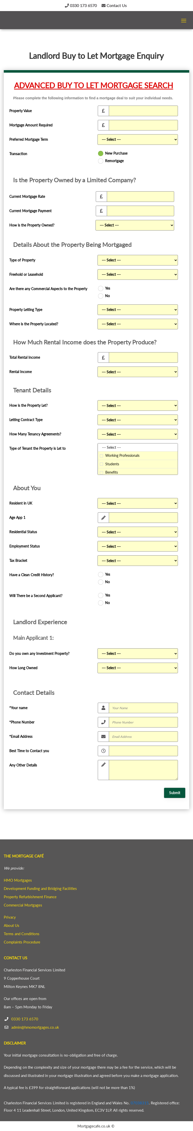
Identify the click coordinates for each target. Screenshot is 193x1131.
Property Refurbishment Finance (30, 896)
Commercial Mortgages (23, 905)
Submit (174, 793)
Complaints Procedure (22, 942)
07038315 (140, 1103)
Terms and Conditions (21, 933)
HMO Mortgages (18, 880)
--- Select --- (138, 447)
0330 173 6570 (81, 5)
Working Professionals (138, 455)
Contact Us (114, 5)
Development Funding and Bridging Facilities (40, 888)
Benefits (138, 472)
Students (138, 464)
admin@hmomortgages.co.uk (35, 1027)
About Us (11, 925)
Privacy (10, 917)
